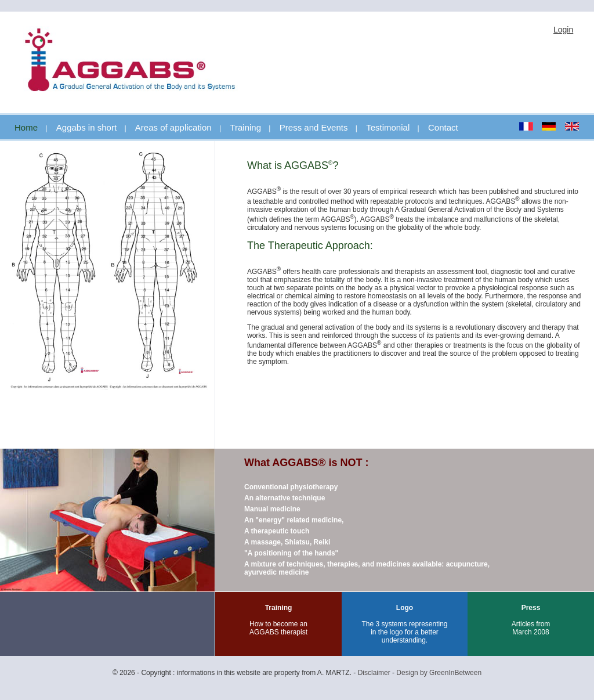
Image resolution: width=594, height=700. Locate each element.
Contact (443, 127)
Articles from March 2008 (531, 628)
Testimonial (388, 127)
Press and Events (314, 127)
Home (26, 127)
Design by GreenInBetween (438, 673)
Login (563, 29)
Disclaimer (374, 673)
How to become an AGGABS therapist (278, 628)
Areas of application (173, 127)
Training (245, 127)
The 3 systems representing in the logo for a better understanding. (404, 632)
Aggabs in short (86, 127)
